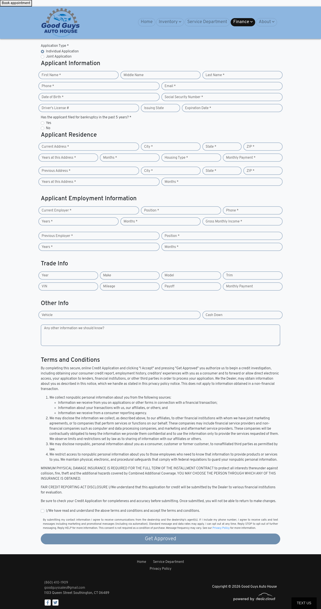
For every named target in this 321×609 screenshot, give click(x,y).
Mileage (109, 286)
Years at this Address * (59, 158)
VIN (44, 286)
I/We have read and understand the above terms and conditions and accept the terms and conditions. (123, 511)
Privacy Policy (221, 528)
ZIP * (251, 147)
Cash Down (214, 315)
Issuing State (154, 108)
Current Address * (55, 147)
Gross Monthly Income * (224, 221)
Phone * (48, 86)
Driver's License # (55, 108)
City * (148, 147)
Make (107, 275)
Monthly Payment (239, 286)
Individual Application (62, 51)
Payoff (169, 286)
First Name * (51, 75)
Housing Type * (176, 158)
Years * (47, 221)
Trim (229, 275)
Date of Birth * (53, 97)
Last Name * (215, 75)
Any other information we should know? (74, 328)
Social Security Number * (184, 97)
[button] (170, 22)
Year (45, 275)
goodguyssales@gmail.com (64, 588)
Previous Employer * (57, 236)
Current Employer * (56, 210)
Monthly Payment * (241, 158)
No (48, 128)
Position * (151, 210)
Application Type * (55, 46)
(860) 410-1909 (56, 583)
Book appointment (16, 3)
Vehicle (47, 315)
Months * (110, 158)
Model (169, 275)
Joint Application (59, 57)
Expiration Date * (198, 108)
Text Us (304, 603)
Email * (170, 86)
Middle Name (134, 75)
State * (211, 147)
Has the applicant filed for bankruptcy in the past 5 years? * (86, 117)
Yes (48, 123)
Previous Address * (56, 171)
